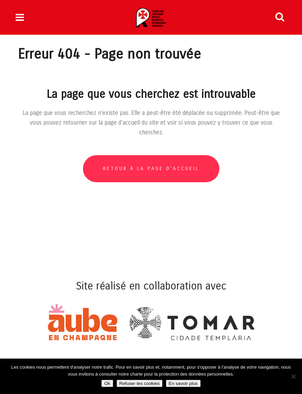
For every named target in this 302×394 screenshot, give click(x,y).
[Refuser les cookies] (293, 376)
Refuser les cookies (139, 383)
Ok (107, 383)
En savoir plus (183, 383)
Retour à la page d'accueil (151, 168)
